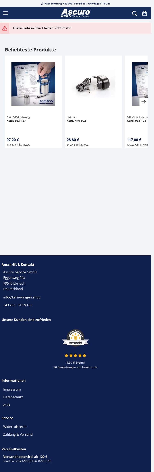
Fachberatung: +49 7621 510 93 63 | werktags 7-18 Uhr (75, 3)
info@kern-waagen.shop (21, 297)
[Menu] (6, 13)
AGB (6, 405)
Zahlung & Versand (18, 434)
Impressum (12, 389)
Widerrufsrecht (15, 426)
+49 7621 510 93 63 (17, 305)
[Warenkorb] (144, 13)
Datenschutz (13, 397)
